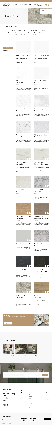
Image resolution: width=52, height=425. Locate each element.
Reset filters (5, 50)
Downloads (47, 400)
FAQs (46, 402)
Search (45, 379)
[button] (27, 51)
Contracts (38, 399)
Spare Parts (47, 404)
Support (30, 4)
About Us (35, 5)
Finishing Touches (9, 26)
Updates (38, 397)
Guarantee (46, 398)
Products (20, 4)
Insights (25, 4)
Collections (15, 4)
